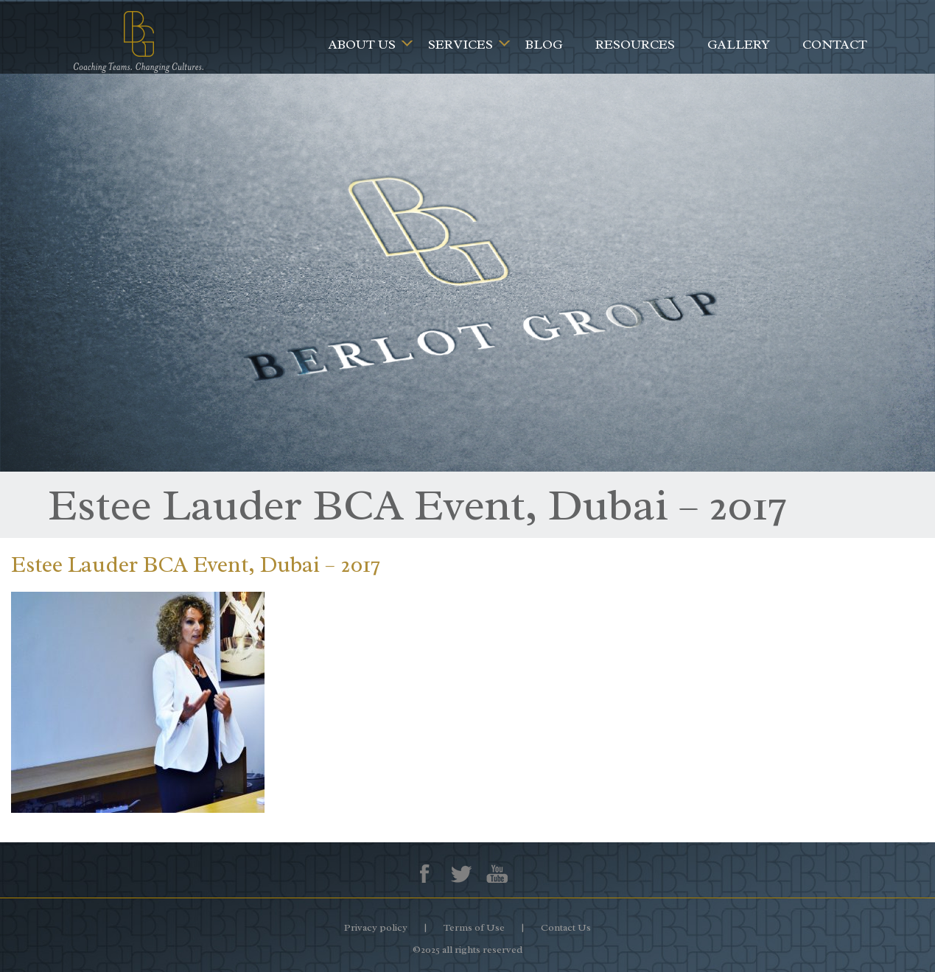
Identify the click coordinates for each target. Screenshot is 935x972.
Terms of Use (474, 927)
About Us (362, 44)
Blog (544, 44)
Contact (834, 44)
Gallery (738, 44)
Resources (635, 44)
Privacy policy (375, 927)
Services (460, 44)
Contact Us (566, 927)
